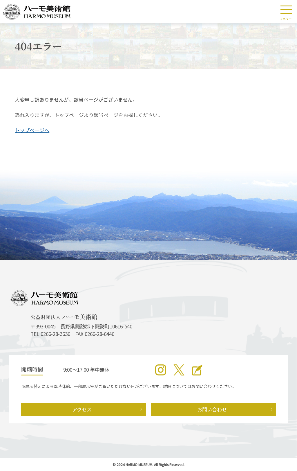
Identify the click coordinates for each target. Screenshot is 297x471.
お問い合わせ (212, 409)
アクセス (82, 409)
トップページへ (32, 130)
